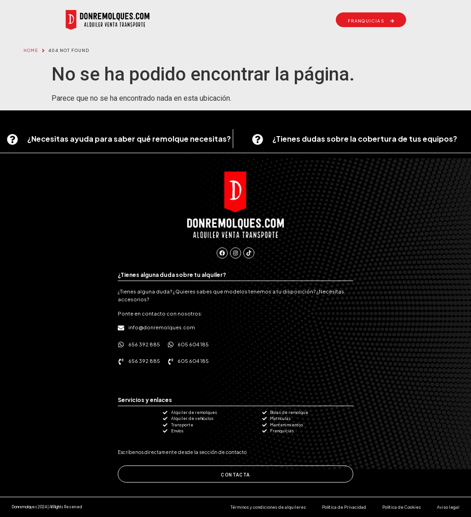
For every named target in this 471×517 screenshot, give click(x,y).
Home (30, 50)
